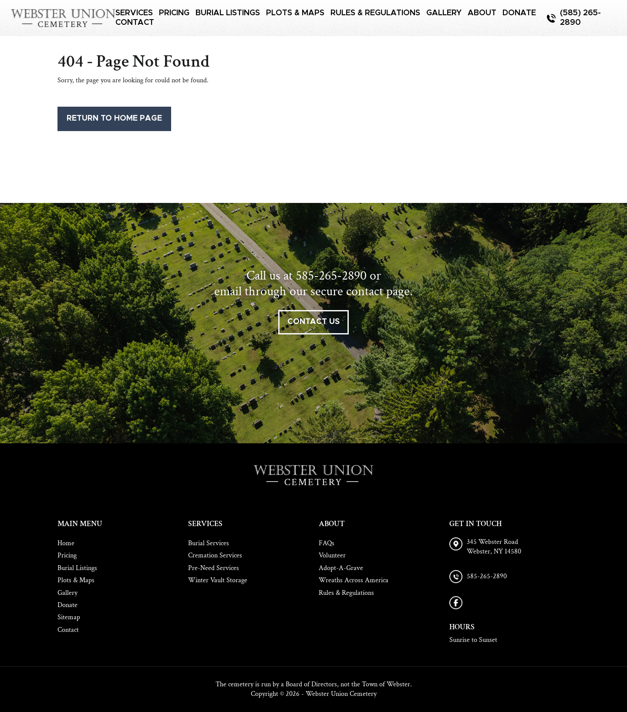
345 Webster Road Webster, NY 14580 (494, 546)
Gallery (444, 13)
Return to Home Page (114, 118)
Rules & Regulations (375, 13)
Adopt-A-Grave (341, 568)
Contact (134, 23)
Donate (519, 13)
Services (134, 13)
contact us (313, 322)
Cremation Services (215, 555)
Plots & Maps (295, 13)
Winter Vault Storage (217, 580)
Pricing (174, 13)
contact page (378, 291)
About (482, 13)
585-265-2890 (331, 275)
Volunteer (332, 555)
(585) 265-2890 (580, 18)
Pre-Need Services (213, 568)
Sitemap (68, 617)
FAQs (326, 543)
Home (65, 543)
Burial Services (208, 543)
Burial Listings (228, 13)
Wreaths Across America (353, 580)
